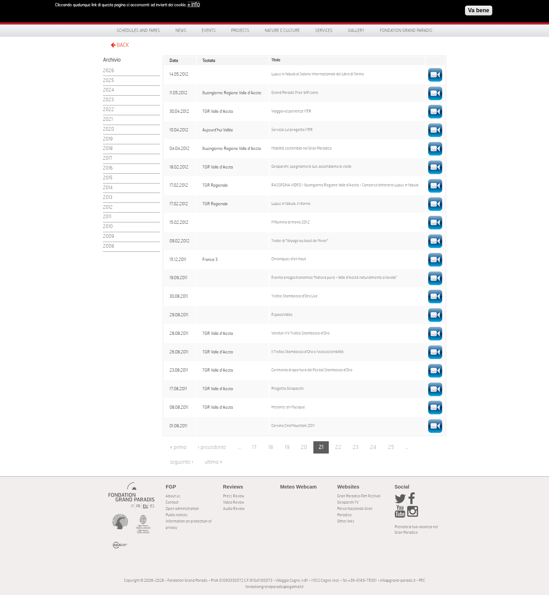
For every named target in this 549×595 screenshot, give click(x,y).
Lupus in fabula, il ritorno (290, 204)
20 (304, 447)
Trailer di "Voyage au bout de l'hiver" (299, 241)
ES (152, 506)
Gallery (356, 30)
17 (254, 447)
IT (132, 506)
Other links (345, 521)
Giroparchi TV (348, 502)
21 (321, 447)
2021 (108, 119)
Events (209, 30)
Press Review (233, 496)
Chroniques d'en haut (288, 259)
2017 (107, 158)
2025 (108, 80)
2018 (108, 148)
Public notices (177, 515)
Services (324, 30)
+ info (193, 3)
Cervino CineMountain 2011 (293, 426)
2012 (108, 207)
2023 (108, 100)
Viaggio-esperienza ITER (291, 111)
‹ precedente (212, 447)
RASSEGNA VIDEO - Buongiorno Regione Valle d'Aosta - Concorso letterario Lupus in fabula (344, 185)
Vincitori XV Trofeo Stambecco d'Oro (300, 333)
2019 (108, 139)
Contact (172, 502)
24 (373, 447)
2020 (108, 129)
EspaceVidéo (281, 315)
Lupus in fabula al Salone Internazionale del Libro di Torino (317, 74)
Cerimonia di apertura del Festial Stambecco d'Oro (311, 370)
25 (391, 447)
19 (287, 447)
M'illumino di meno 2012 (290, 222)
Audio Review (233, 509)
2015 (107, 178)
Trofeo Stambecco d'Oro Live (294, 296)
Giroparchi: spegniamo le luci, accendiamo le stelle (311, 166)
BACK (120, 45)
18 (270, 447)
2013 (107, 197)
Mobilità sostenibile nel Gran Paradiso (301, 148)
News (180, 30)
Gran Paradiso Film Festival (358, 496)
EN (145, 506)
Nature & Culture (282, 30)
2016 (108, 168)
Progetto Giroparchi (287, 388)
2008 (108, 246)
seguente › (181, 462)
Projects (240, 30)
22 (338, 447)
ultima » (213, 462)
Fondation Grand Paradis (406, 30)
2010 (108, 226)
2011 (107, 217)
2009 (108, 236)
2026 (108, 71)
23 (356, 447)
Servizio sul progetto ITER (292, 130)
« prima (178, 447)
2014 (107, 188)
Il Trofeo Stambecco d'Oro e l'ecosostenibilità (307, 352)
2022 (108, 110)
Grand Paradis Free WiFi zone (294, 93)
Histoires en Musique (288, 407)
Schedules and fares (138, 30)
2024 (108, 90)
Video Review (233, 502)
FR (138, 506)
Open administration (182, 509)
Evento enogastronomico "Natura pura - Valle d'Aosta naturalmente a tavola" (334, 277)
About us (173, 496)
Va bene (478, 9)
